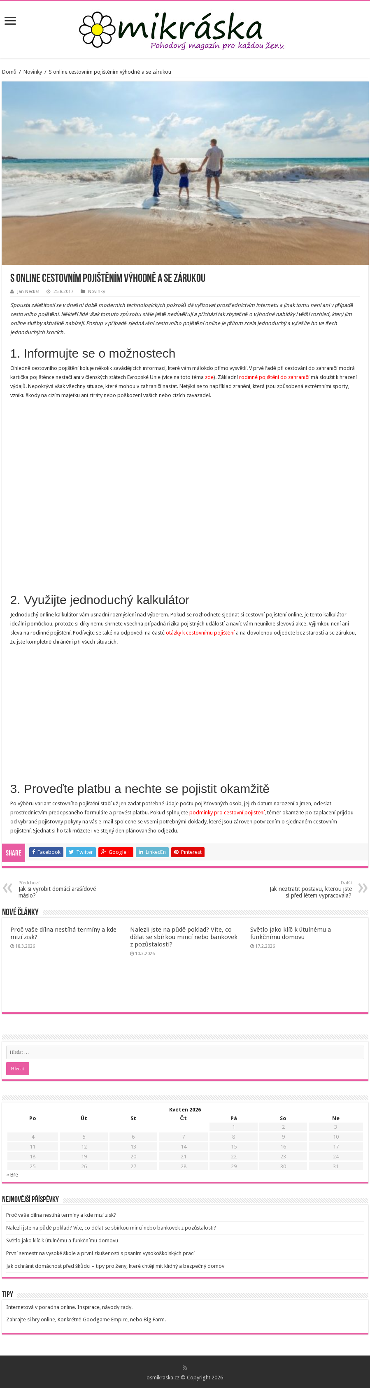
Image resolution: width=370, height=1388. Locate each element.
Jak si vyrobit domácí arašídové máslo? (61, 889)
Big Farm (154, 1319)
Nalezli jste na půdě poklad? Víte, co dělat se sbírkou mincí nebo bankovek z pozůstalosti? (183, 937)
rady (126, 1307)
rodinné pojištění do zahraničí (274, 377)
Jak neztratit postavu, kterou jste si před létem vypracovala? (310, 889)
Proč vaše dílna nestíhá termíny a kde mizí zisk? (61, 1215)
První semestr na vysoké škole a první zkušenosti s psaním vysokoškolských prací (100, 1253)
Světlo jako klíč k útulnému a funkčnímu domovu (290, 933)
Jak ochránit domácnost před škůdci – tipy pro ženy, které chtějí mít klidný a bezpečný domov (115, 1266)
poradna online (57, 1307)
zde (209, 377)
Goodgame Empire (105, 1319)
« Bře (12, 1175)
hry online (43, 1319)
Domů (9, 72)
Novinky (32, 72)
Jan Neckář (28, 291)
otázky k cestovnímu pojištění (200, 633)
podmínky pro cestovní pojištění (227, 812)
